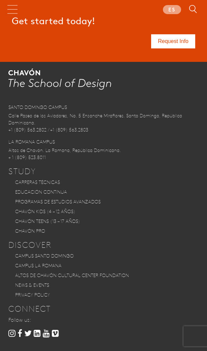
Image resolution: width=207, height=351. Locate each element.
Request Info (173, 41)
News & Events (32, 285)
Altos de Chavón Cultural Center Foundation (72, 275)
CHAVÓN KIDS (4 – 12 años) (45, 211)
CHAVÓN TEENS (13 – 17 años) (47, 221)
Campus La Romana (38, 266)
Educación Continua (41, 192)
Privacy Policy (32, 295)
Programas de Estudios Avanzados (58, 202)
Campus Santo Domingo (44, 256)
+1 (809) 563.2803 (69, 130)
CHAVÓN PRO (30, 231)
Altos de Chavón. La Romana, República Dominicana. (64, 150)
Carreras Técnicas (37, 182)
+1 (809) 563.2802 (27, 130)
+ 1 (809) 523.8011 (27, 157)
